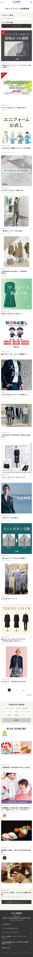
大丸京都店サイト (7, 924)
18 (23, 690)
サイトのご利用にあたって (10, 928)
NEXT (29, 695)
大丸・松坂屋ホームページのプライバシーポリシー (15, 937)
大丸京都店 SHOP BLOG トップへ (18, 902)
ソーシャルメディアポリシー (11, 932)
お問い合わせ (6, 948)
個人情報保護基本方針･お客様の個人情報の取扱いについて (15, 943)
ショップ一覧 (21, 26)
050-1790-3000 (18, 920)
